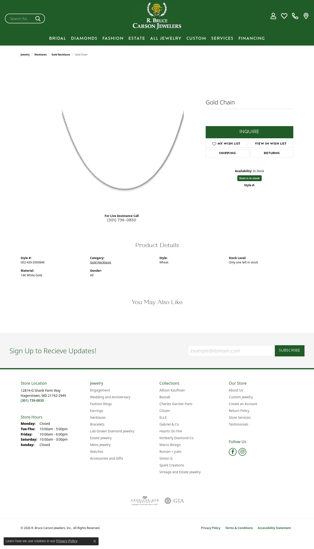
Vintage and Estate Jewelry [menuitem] (180, 472)
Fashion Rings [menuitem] (101, 403)
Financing (252, 39)
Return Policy (239, 410)
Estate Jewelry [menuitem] (101, 438)
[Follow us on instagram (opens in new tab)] (242, 452)
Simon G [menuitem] (166, 458)
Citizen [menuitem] (164, 410)
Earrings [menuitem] (96, 410)
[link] (295, 16)
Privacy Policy (210, 528)
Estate (137, 39)
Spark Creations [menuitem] (171, 465)
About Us (236, 390)
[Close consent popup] (94, 541)
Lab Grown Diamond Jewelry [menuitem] (112, 431)
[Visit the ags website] (145, 501)
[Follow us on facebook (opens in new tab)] (233, 452)
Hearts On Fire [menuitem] (170, 431)
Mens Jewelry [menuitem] (100, 444)
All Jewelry (166, 39)
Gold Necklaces (61, 54)
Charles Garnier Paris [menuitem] (176, 403)
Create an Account (243, 403)
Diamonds (84, 39)
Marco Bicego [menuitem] (170, 444)
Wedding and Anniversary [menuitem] (110, 397)
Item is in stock (249, 178)
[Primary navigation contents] (157, 39)
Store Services (240, 417)
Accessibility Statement (274, 528)
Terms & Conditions (239, 528)
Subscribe (290, 351)
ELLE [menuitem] (163, 417)
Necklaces (41, 54)
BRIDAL (57, 39)
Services (222, 39)
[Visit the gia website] (174, 501)
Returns (272, 153)
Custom (196, 39)
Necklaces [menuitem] (98, 417)
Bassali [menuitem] (164, 397)
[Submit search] (39, 18)
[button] (273, 16)
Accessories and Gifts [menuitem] (106, 458)
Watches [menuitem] (96, 451)
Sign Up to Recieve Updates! (52, 351)
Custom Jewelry (241, 397)
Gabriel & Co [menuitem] (169, 424)
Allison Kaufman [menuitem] (172, 390)
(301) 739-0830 (121, 220)
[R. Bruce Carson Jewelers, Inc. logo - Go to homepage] (157, 16)
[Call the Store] (32, 400)
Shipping (227, 153)
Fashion (113, 39)
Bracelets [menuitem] (97, 424)
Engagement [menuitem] (100, 390)
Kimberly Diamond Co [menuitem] (176, 438)
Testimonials (238, 424)
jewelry (25, 54)
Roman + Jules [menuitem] (170, 451)
